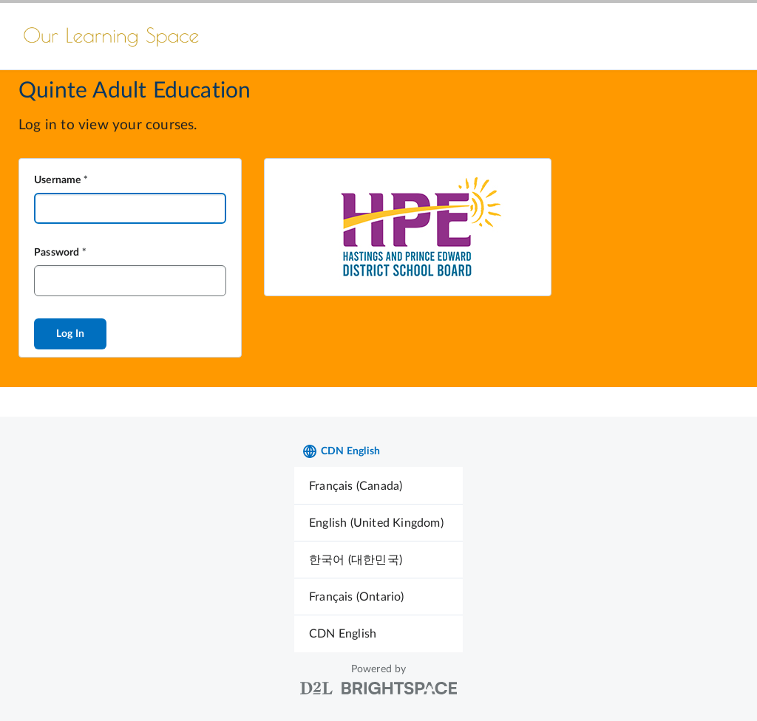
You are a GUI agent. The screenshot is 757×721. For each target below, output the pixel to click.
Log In (70, 334)
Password (57, 252)
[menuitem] (378, 486)
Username (57, 180)
